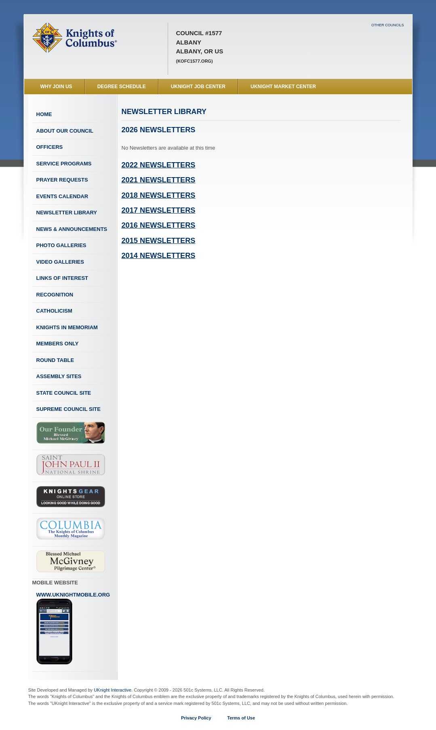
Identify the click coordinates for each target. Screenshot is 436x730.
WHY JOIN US (56, 86)
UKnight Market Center (283, 86)
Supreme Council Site (68, 409)
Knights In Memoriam (67, 327)
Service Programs (64, 164)
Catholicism (54, 311)
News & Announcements (71, 229)
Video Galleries (60, 262)
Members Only (57, 344)
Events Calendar (62, 196)
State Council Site (63, 393)
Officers (49, 147)
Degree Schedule (121, 86)
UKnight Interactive (112, 690)
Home (44, 114)
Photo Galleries (61, 245)
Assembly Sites (59, 376)
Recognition (55, 295)
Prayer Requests (62, 180)
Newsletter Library (66, 212)
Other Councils (387, 25)
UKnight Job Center (198, 86)
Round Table (55, 360)
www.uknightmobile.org (73, 628)
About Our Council (65, 131)
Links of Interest (62, 278)
